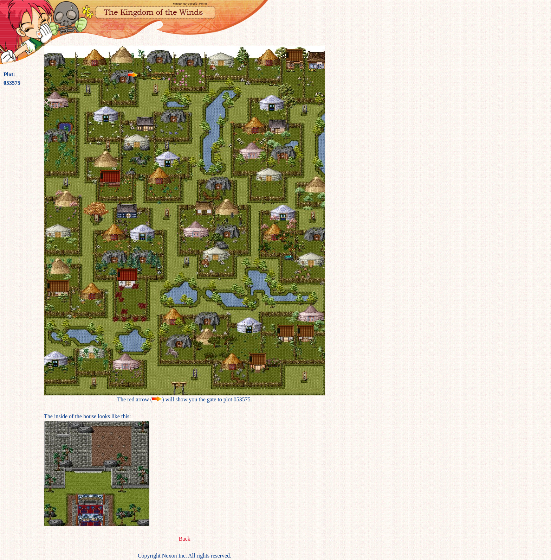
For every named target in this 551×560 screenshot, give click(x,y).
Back (184, 539)
